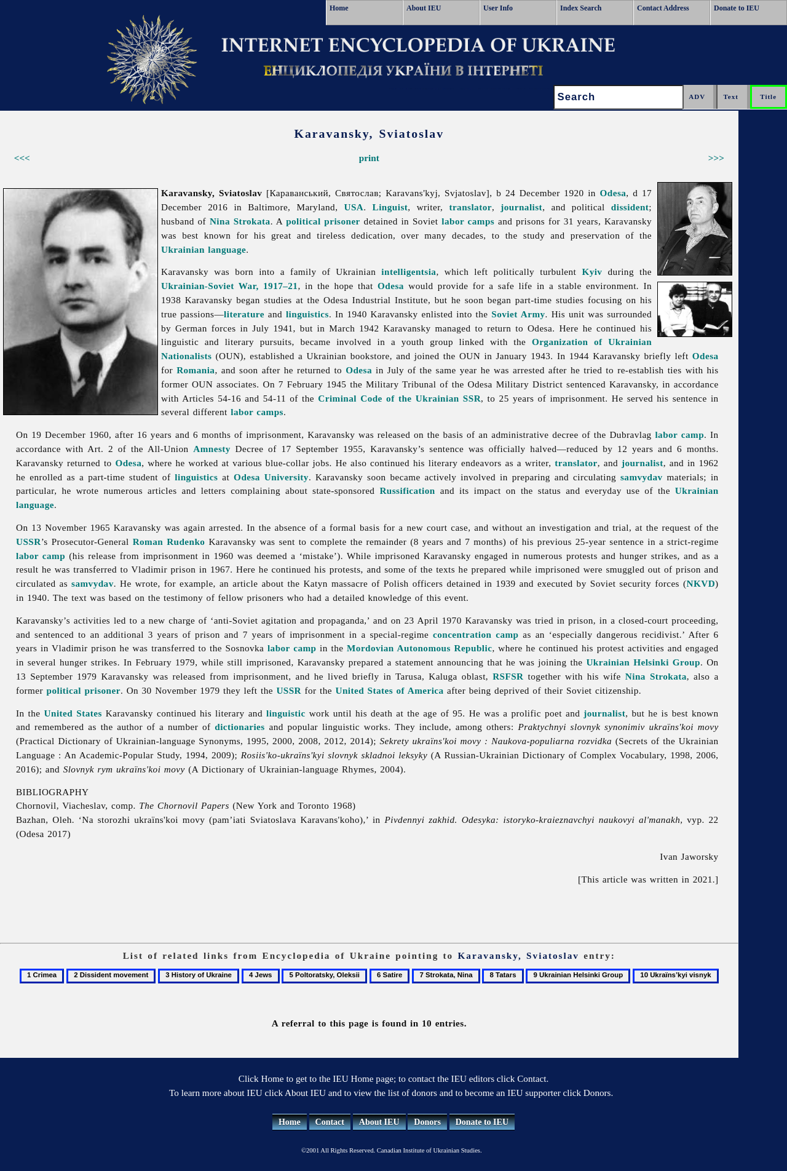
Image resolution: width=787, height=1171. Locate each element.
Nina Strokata (240, 221)
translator (470, 207)
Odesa (613, 193)
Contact (329, 1122)
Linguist (390, 207)
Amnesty (212, 448)
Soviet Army (518, 314)
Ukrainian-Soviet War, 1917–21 (229, 285)
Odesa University (271, 477)
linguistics (307, 314)
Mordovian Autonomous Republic (419, 648)
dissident (630, 207)
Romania (195, 370)
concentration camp (475, 634)
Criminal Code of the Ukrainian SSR (399, 398)
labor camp (679, 434)
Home (339, 8)
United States (73, 713)
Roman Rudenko (169, 541)
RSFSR (507, 676)
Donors (427, 1122)
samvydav (641, 477)
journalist (521, 207)
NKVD (701, 583)
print (369, 158)
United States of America (389, 690)
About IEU (423, 8)
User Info (498, 8)
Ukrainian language (203, 249)
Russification (407, 490)
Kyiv (592, 271)
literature (244, 314)
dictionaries (239, 726)
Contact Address (663, 8)
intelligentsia (408, 271)
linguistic (286, 713)
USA (353, 207)
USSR (28, 541)
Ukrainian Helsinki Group (643, 662)
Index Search (580, 8)
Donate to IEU (736, 8)
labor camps (467, 221)
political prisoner (323, 221)
